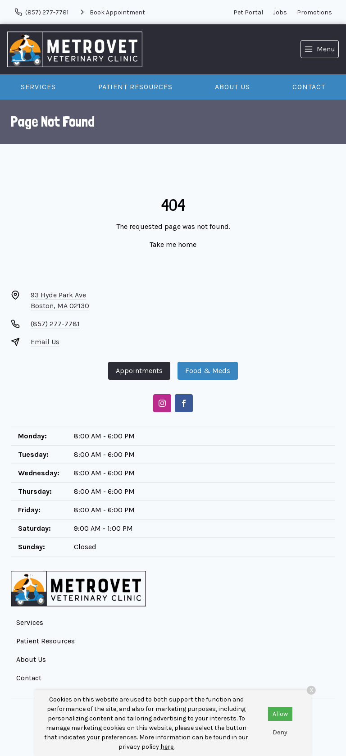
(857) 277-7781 (55, 323)
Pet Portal (248, 12)
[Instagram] (162, 403)
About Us (232, 86)
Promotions (314, 12)
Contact (308, 86)
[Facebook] (184, 403)
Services (38, 86)
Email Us (45, 341)
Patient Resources (135, 86)
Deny (280, 732)
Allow (280, 714)
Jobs (280, 12)
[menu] (319, 49)
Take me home (173, 244)
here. (167, 747)
